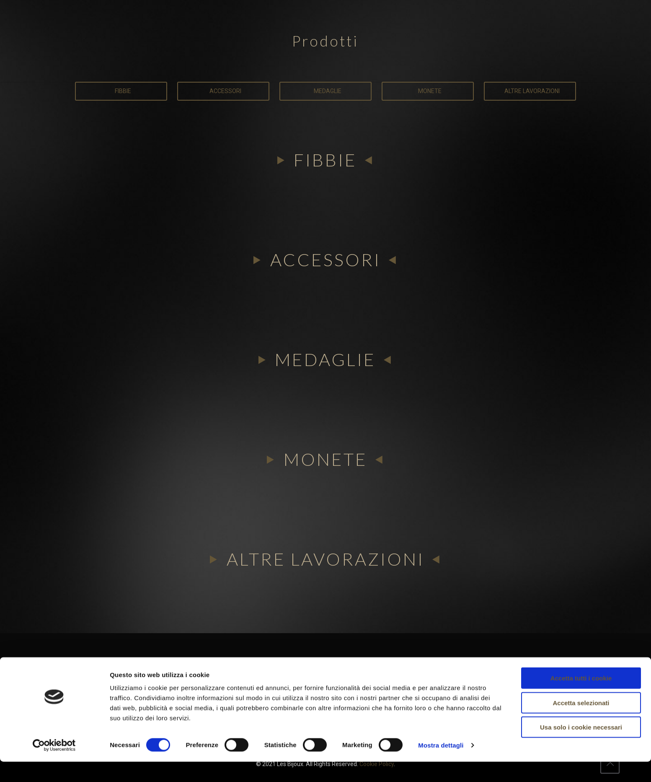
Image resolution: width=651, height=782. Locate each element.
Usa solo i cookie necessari (581, 747)
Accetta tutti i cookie (581, 698)
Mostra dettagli (440, 765)
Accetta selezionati (581, 723)
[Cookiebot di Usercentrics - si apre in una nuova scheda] (54, 765)
